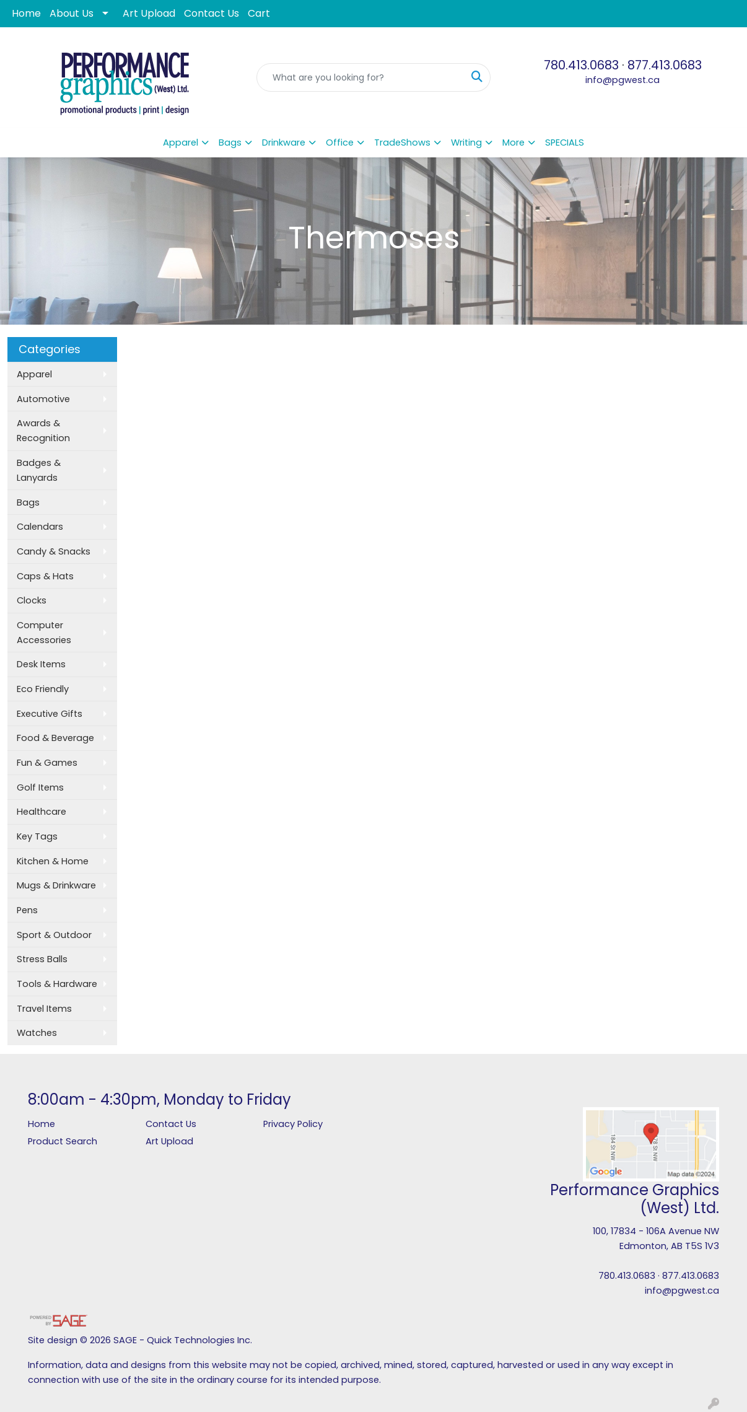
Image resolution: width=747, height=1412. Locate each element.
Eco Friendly (43, 689)
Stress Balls (42, 959)
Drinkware (283, 142)
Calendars (40, 526)
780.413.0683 (581, 65)
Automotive (43, 399)
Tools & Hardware (57, 984)
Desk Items (41, 664)
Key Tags (37, 836)
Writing (466, 142)
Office (340, 142)
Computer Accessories (44, 632)
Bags (230, 142)
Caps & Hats (45, 576)
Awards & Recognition (43, 430)
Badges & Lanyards (39, 470)
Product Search (62, 1141)
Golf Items (40, 787)
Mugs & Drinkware (56, 885)
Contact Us (211, 13)
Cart (259, 13)
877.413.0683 (664, 65)
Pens (27, 910)
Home (26, 13)
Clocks (31, 600)
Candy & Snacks (53, 551)
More (513, 142)
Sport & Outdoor (54, 935)
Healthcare (41, 811)
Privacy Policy (293, 1124)
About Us (72, 13)
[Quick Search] (360, 77)
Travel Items (44, 1008)
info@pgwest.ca (622, 80)
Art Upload (149, 13)
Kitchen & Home (53, 861)
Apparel (180, 142)
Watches (37, 1033)
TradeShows (402, 142)
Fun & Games (47, 762)
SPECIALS (564, 142)
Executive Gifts (49, 714)
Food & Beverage (55, 738)
